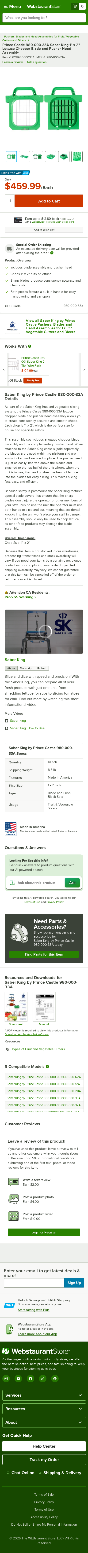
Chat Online (20, 1472)
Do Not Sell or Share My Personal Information (44, 1524)
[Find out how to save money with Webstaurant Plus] (4, 359)
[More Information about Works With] (30, 346)
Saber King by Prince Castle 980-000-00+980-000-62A (44, 1077)
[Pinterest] (55, 1378)
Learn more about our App (37, 1334)
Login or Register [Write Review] (44, 1232)
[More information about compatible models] (47, 1067)
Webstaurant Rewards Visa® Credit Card (53, 222)
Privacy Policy (55, 902)
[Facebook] (30, 1378)
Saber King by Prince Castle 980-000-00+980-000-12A (43, 1084)
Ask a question (36, 62)
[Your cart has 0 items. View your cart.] (78, 6)
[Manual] (44, 1009)
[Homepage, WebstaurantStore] (44, 6)
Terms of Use (32, 902)
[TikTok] (42, 1378)
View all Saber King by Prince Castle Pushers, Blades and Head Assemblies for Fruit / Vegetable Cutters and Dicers (50, 326)
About (11, 668)
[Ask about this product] (44, 882)
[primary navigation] (12, 6)
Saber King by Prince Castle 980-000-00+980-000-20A (44, 1091)
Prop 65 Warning (19, 597)
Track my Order (44, 1459)
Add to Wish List (44, 230)
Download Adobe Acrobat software (27, 1034)
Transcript (26, 668)
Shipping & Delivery (60, 1472)
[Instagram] (6, 1378)
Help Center (44, 1446)
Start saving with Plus (34, 1310)
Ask (72, 883)
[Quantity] (10, 201)
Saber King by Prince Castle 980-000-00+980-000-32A (44, 1105)
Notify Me (33, 380)
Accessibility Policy (44, 1517)
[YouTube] (18, 1378)
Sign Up (74, 1283)
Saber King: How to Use (27, 728)
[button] (11, 156)
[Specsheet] (16, 1009)
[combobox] (44, 17)
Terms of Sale (44, 1494)
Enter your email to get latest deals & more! (42, 1273)
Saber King (15, 659)
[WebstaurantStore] (44, 1351)
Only (8, 179)
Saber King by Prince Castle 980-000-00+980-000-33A (43, 1098)
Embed (41, 668)
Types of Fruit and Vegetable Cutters (47, 1049)
